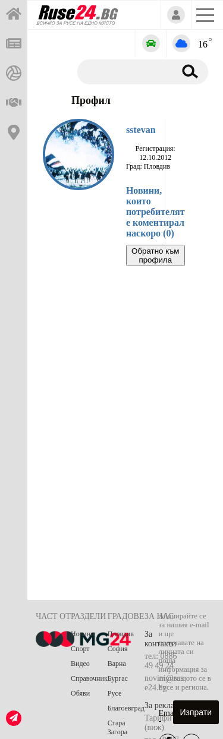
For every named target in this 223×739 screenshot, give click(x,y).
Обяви (80, 693)
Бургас (118, 678)
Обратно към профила (155, 255)
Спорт (80, 649)
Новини (83, 634)
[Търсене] (123, 71)
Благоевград (126, 708)
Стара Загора (117, 727)
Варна (117, 663)
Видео (80, 663)
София (118, 649)
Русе (114, 693)
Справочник (89, 678)
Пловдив (121, 634)
